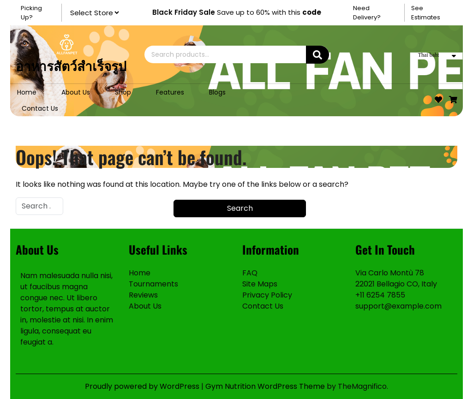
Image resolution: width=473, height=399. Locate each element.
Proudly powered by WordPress (143, 386)
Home (26, 92)
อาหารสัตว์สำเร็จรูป (71, 65)
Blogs (217, 92)
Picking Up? (31, 13)
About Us (75, 92)
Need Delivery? (367, 13)
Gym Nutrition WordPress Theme (266, 386)
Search (317, 54)
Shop (123, 92)
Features (170, 92)
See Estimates (425, 13)
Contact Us (40, 108)
